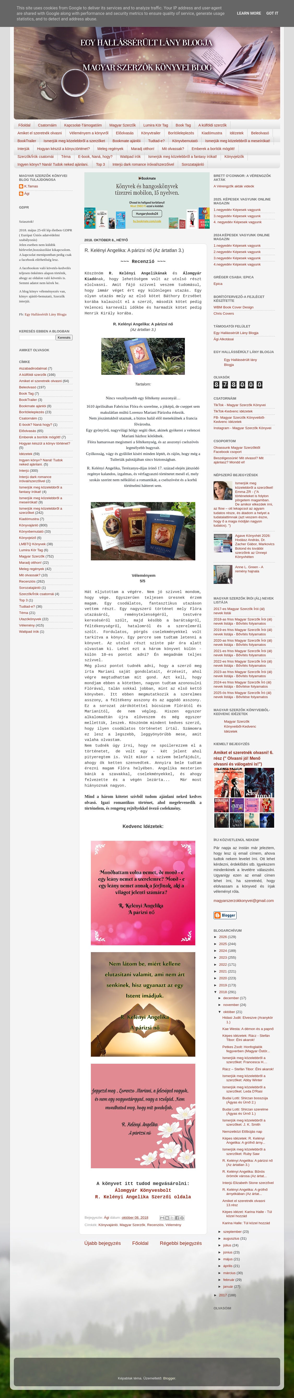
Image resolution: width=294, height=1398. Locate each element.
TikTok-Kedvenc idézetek (233, 411)
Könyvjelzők (234, 156)
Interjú (24, 471)
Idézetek (237, 133)
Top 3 (100, 164)
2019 (223, 985)
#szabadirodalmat (33, 368)
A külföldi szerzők (212, 125)
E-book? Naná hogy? (35, 425)
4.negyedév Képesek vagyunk (237, 264)
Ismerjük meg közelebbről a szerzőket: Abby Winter (244, 1078)
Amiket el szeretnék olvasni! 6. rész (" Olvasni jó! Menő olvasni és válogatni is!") (243, 758)
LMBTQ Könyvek (32, 544)
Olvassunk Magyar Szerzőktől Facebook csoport (237, 450)
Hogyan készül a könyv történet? (44, 443)
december (231, 998)
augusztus (231, 1238)
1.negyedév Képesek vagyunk (237, 210)
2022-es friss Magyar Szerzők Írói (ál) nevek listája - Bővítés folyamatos (243, 663)
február (229, 1280)
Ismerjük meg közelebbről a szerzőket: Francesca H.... (244, 1060)
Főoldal (25, 125)
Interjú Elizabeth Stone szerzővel (248, 1183)
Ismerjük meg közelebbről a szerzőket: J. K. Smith (244, 1122)
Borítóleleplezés (181, 133)
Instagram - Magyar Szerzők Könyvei (242, 428)
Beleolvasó (260, 133)
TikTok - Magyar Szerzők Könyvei (240, 405)
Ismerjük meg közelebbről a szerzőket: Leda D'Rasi (244, 1089)
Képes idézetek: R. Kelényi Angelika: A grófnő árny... (243, 1140)
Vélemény (173, 1225)
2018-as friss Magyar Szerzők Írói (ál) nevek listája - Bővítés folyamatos (243, 621)
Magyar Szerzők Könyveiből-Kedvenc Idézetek (240, 726)
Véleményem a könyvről (88, 133)
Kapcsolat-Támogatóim (83, 125)
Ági (27, 193)
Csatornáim (47, 125)
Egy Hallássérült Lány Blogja (45, 314)
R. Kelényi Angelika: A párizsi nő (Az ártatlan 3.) (247, 1163)
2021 (223, 971)
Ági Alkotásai (224, 339)
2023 (223, 957)
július (227, 1245)
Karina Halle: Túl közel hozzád (246, 1223)
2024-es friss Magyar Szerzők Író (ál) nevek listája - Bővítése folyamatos (242, 684)
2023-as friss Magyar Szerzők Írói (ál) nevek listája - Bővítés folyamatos (243, 674)
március (230, 1273)
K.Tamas (31, 186)
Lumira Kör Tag (155, 125)
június (228, 1252)
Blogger (169, 1378)
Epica (218, 284)
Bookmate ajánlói (126, 141)
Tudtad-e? (156, 141)
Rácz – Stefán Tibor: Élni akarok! (248, 1069)
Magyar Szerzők (122, 125)
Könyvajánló (108, 1225)
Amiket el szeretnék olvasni (39, 133)
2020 (223, 978)
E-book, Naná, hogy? (95, 156)
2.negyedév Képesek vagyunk (237, 252)
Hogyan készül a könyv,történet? (63, 149)
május (228, 1259)
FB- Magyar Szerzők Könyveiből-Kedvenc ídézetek (239, 420)
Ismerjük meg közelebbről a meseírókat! (237, 141)
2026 (223, 937)
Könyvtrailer (151, 133)
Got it (272, 13)
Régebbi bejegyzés (181, 1243)
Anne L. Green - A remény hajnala (249, 569)
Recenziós (155, 1225)
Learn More (249, 13)
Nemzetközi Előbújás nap (242, 1132)
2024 (223, 951)
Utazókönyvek (30, 619)
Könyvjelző (27, 538)
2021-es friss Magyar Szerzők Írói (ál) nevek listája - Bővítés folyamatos (243, 653)
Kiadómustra (212, 133)
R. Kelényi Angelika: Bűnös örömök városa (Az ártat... (244, 1174)
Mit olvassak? (173, 149)
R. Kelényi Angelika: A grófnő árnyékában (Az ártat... (245, 1192)
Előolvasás (125, 133)
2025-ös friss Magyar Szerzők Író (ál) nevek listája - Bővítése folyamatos (242, 695)
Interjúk (23, 149)
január (228, 1286)
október (229, 1012)
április (228, 1266)
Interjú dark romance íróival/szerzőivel (143, 164)
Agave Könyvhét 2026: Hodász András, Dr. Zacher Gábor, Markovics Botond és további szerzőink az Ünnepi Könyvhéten (254, 546)
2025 (223, 944)
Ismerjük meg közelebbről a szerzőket (74, 141)
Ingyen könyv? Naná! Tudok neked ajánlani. (53, 164)
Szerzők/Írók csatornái (35, 156)
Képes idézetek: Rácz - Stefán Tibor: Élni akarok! (246, 1038)
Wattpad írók (130, 156)
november (231, 1005)
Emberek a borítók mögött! (213, 149)
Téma (66, 156)
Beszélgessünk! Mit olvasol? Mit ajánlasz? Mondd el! (238, 460)
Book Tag (183, 125)
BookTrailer (26, 141)
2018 (223, 992)
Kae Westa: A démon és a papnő (248, 1029)
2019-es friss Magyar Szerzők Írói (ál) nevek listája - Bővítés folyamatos (243, 632)
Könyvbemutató (185, 141)
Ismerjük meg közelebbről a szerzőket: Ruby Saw (244, 1151)
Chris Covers (224, 313)
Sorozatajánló (193, 164)
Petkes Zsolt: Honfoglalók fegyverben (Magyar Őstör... (246, 1049)
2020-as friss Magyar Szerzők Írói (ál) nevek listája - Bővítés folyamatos (243, 642)
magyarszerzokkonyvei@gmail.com (244, 901)
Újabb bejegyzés (102, 1243)
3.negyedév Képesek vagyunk (237, 216)
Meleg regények (110, 149)
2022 (223, 964)
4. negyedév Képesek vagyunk (238, 222)
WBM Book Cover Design (234, 307)
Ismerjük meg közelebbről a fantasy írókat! (182, 156)
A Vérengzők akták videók (234, 186)
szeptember (233, 1232)
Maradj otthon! (143, 149)
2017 (223, 1295)
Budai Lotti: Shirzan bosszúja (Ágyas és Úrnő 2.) (245, 1100)
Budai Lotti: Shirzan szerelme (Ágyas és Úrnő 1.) (245, 1111)
